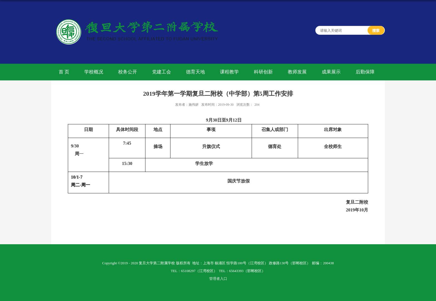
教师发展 (297, 72)
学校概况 (93, 72)
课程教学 (229, 72)
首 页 (64, 72)
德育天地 (195, 72)
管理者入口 (218, 279)
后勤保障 (365, 72)
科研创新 (263, 72)
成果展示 (331, 72)
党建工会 (161, 72)
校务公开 (127, 72)
